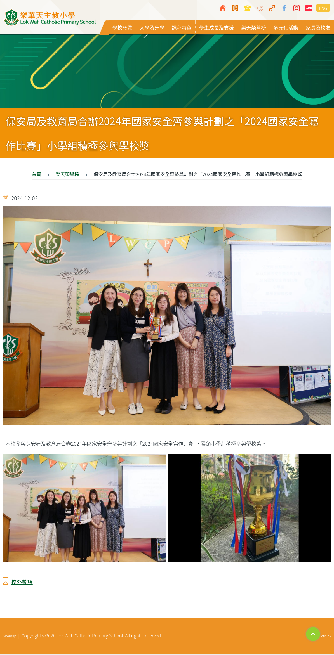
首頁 (36, 175)
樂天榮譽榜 (67, 175)
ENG (323, 8)
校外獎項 (22, 583)
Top (313, 634)
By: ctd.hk (323, 636)
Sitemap (9, 636)
